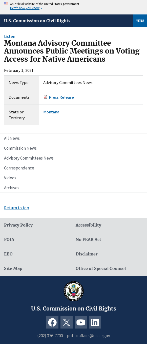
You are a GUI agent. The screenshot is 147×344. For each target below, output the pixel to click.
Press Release (61, 97)
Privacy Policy (18, 225)
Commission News (20, 148)
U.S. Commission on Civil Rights (37, 20)
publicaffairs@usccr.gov (88, 335)
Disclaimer (87, 254)
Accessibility (88, 225)
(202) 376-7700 (50, 335)
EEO (8, 254)
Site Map (13, 268)
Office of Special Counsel (101, 268)
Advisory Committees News (29, 158)
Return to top (16, 208)
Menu (140, 20)
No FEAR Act (88, 239)
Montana (51, 112)
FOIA (9, 239)
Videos (10, 178)
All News (12, 138)
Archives (11, 188)
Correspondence (19, 168)
